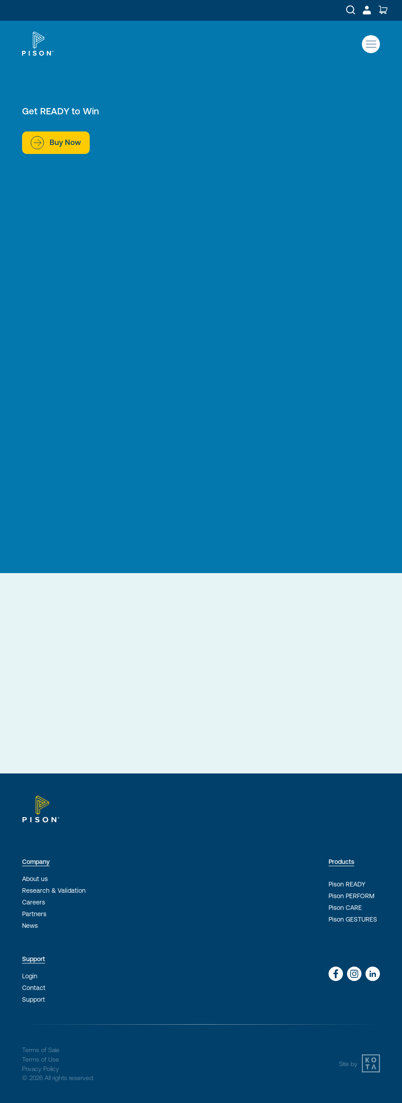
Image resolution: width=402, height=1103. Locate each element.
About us (35, 878)
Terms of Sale (40, 1049)
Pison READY (347, 884)
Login (29, 976)
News (30, 925)
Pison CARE (345, 907)
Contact (34, 987)
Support (33, 999)
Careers (33, 902)
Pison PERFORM (352, 896)
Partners (34, 914)
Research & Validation (54, 890)
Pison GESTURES (353, 919)
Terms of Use (40, 1059)
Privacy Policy (40, 1068)
